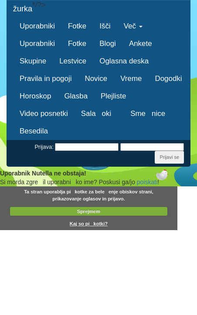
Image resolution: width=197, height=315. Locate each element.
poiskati (147, 182)
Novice (96, 78)
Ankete (140, 43)
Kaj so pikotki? (89, 223)
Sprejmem (88, 211)
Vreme (131, 78)
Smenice (147, 113)
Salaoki (99, 113)
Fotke (77, 26)
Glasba (76, 96)
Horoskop (35, 96)
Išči (104, 26)
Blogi (107, 43)
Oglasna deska (124, 61)
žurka (22, 8)
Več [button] (133, 26)
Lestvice (72, 61)
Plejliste (113, 96)
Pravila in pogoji (45, 78)
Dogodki (168, 78)
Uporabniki (37, 26)
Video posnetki (44, 113)
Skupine (33, 61)
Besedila (34, 131)
